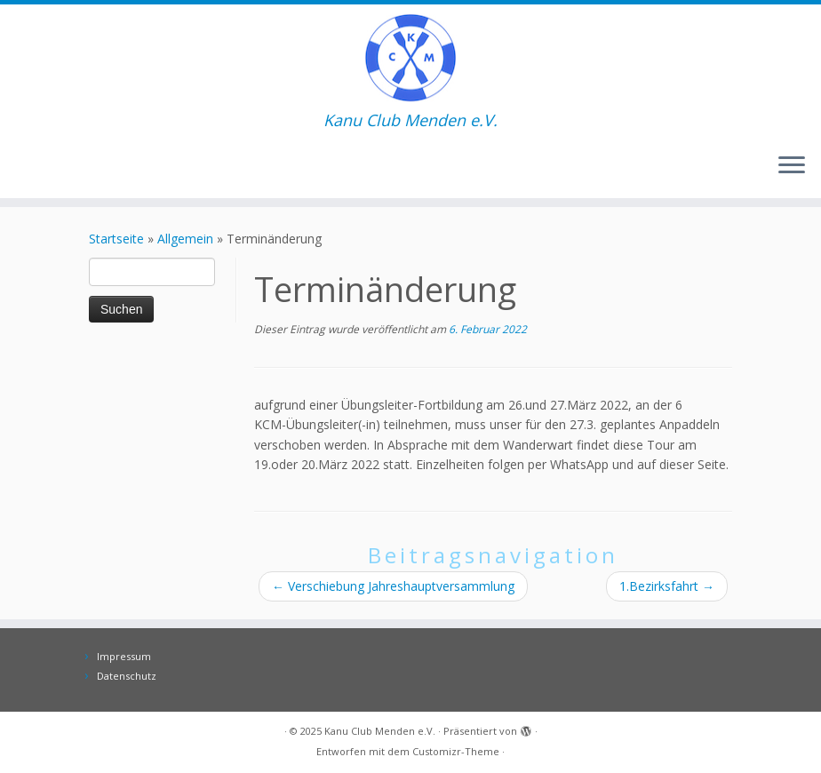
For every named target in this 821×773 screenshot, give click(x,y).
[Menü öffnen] (791, 166)
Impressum (124, 656)
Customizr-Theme (455, 751)
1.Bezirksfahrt (666, 586)
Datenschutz (126, 675)
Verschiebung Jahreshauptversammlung (393, 586)
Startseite (116, 238)
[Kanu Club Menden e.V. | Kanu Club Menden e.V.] (410, 57)
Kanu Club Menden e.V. (379, 730)
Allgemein (185, 238)
